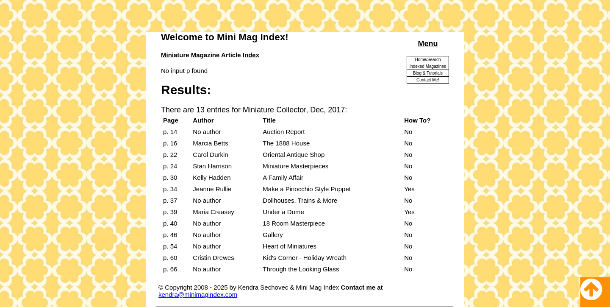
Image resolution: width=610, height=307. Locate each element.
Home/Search (428, 59)
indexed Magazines (428, 66)
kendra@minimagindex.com (197, 294)
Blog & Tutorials (428, 73)
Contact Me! (427, 80)
